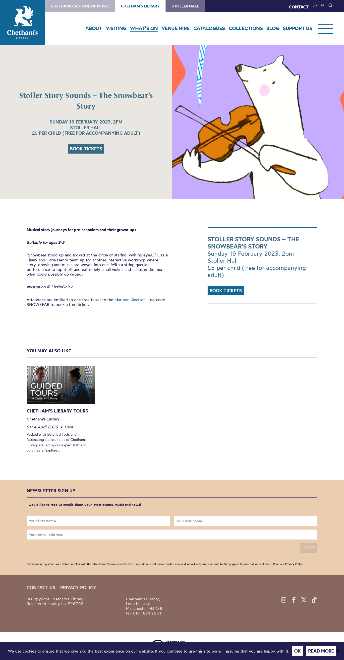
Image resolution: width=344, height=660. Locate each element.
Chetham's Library (22, 22)
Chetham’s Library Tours (57, 411)
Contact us (41, 587)
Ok (297, 651)
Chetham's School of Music (80, 6)
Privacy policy (78, 587)
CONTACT (299, 6)
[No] (337, 651)
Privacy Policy (294, 564)
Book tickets (86, 149)
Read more (321, 651)
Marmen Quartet (130, 299)
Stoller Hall (185, 6)
